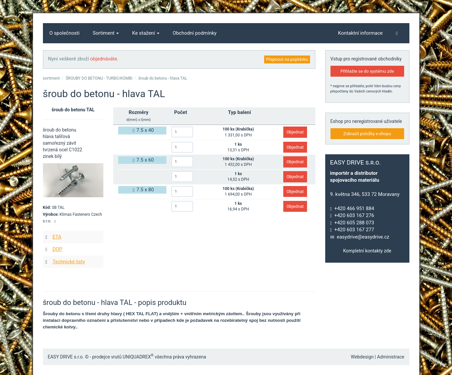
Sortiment (106, 33)
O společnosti (65, 33)
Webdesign (362, 356)
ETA (56, 237)
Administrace (390, 356)
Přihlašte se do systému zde (367, 71)
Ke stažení (145, 33)
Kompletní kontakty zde (367, 250)
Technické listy (68, 262)
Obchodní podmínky (195, 33)
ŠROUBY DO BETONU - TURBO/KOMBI (99, 78)
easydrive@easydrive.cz (363, 237)
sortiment (51, 78)
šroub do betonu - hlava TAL (162, 78)
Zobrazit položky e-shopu (367, 133)
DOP (57, 249)
